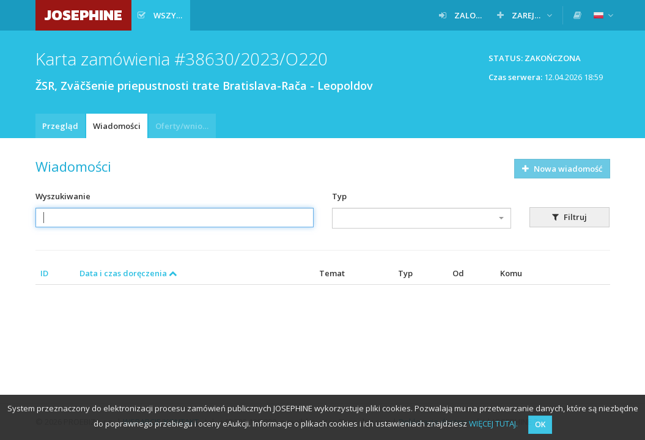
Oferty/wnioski (184, 125)
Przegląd (60, 125)
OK (540, 424)
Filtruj (569, 216)
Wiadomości (117, 125)
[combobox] (421, 218)
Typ (339, 196)
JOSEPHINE (83, 15)
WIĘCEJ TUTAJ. (493, 423)
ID (44, 273)
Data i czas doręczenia (128, 273)
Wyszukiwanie (62, 196)
